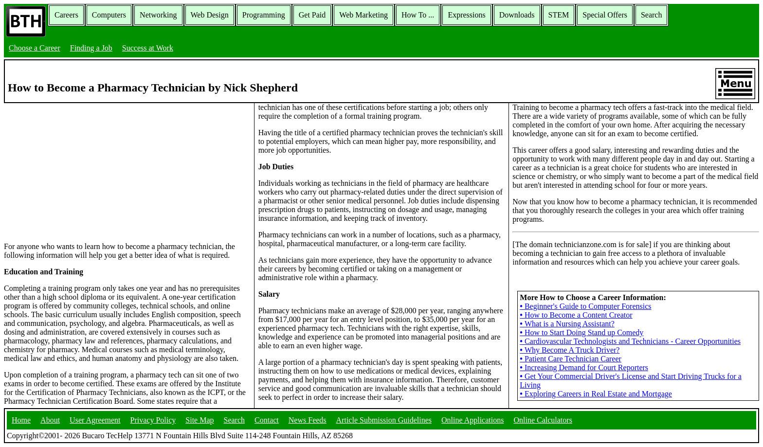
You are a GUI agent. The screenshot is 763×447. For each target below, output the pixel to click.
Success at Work (147, 48)
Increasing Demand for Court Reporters (584, 367)
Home (21, 420)
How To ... (417, 15)
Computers (109, 15)
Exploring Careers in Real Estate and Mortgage (596, 394)
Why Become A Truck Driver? (569, 350)
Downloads (517, 15)
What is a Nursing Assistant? (567, 324)
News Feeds (308, 420)
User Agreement (95, 420)
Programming (263, 15)
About (50, 420)
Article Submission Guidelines (384, 420)
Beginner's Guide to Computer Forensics (585, 306)
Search (651, 15)
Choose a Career (34, 48)
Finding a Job (91, 48)
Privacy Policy (153, 420)
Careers (66, 15)
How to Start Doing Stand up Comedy (581, 332)
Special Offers (604, 15)
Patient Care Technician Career (570, 359)
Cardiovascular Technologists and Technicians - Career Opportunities (630, 341)
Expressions (466, 15)
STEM (558, 15)
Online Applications (472, 420)
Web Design (210, 15)
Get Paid (312, 15)
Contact (266, 420)
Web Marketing (363, 15)
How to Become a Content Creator (576, 315)
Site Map (199, 420)
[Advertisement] (127, 171)
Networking (158, 15)
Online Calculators (542, 420)
